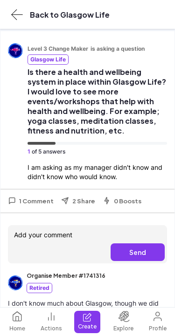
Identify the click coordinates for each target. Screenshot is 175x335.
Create (87, 321)
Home (17, 321)
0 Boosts (122, 201)
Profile (158, 321)
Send (137, 252)
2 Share (78, 201)
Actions (51, 321)
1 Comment (31, 201)
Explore (123, 321)
